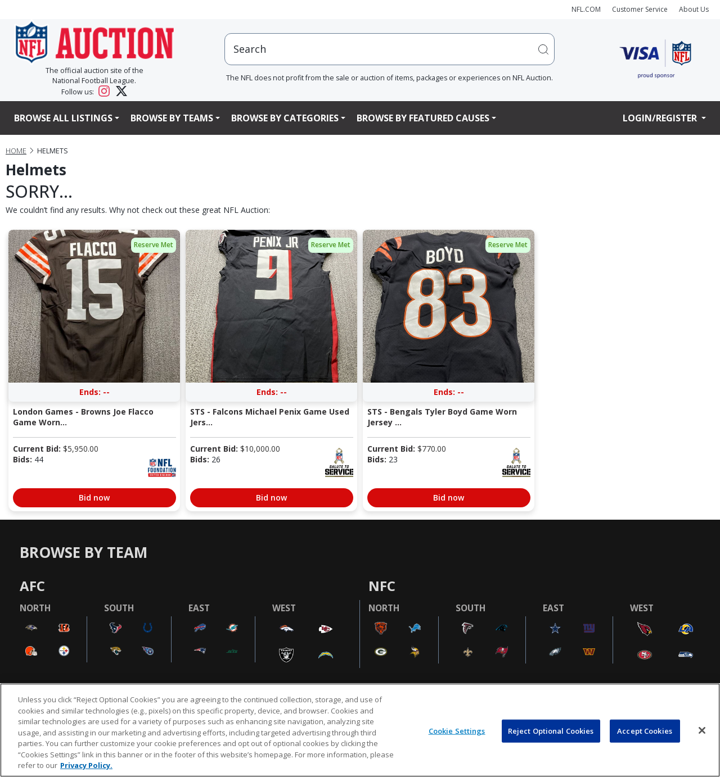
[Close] (702, 730)
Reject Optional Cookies (551, 730)
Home (16, 151)
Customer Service (640, 9)
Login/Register (661, 118)
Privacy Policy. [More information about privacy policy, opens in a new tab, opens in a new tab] (86, 765)
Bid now (94, 497)
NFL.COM (586, 9)
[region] (360, 730)
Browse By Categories (285, 118)
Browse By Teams (171, 118)
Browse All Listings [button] (63, 118)
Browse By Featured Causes (423, 118)
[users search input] (389, 49)
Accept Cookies (644, 730)
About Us (694, 9)
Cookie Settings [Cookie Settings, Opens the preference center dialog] (457, 730)
